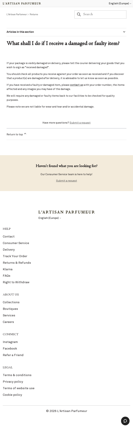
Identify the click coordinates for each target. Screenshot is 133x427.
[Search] (100, 14)
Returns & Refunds (17, 263)
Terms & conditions (17, 375)
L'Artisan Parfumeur (17, 14)
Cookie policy (12, 395)
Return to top (17, 134)
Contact (9, 236)
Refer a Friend (13, 355)
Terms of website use (18, 388)
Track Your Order (15, 256)
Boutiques (10, 309)
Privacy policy (13, 382)
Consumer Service (16, 243)
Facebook (10, 348)
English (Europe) (120, 3)
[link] (66, 260)
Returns (34, 14)
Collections (11, 302)
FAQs (6, 276)
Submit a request (80, 122)
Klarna (7, 269)
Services (9, 315)
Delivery (9, 249)
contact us (76, 84)
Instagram (10, 342)
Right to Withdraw (16, 282)
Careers (8, 322)
